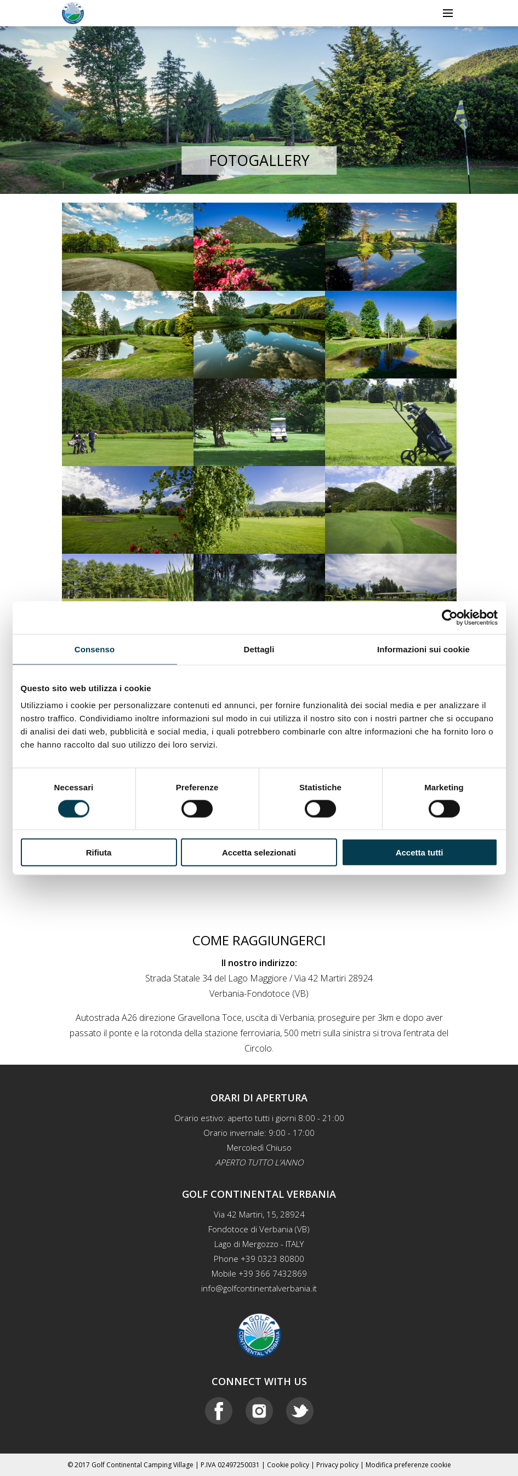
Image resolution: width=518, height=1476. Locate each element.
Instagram (259, 1411)
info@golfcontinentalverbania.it (259, 1288)
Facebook (218, 1411)
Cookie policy (288, 1464)
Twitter (300, 1411)
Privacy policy (337, 1464)
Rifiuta (99, 852)
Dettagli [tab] (259, 648)
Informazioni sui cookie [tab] (423, 648)
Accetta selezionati (259, 852)
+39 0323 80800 (272, 1258)
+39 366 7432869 (272, 1273)
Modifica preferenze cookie (408, 1464)
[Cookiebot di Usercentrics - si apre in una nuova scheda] (450, 617)
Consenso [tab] (95, 648)
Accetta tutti (419, 852)
